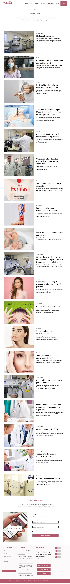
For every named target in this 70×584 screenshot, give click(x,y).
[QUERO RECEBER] (45, 535)
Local (34, 525)
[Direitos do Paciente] (44, 565)
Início (5, 550)
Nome (33, 514)
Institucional (38, 131)
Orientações (38, 180)
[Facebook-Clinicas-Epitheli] (56, 548)
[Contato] (63, 3)
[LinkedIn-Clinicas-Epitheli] (56, 554)
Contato (6, 561)
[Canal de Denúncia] (44, 569)
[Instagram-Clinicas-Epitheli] (56, 551)
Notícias (6, 559)
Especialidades (7, 556)
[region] (15, 527)
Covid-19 (38, 57)
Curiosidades (39, 156)
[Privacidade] (44, 573)
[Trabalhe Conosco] (9, 571)
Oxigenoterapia (39, 33)
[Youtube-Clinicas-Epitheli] (56, 557)
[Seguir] (59, 548)
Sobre (5, 553)
